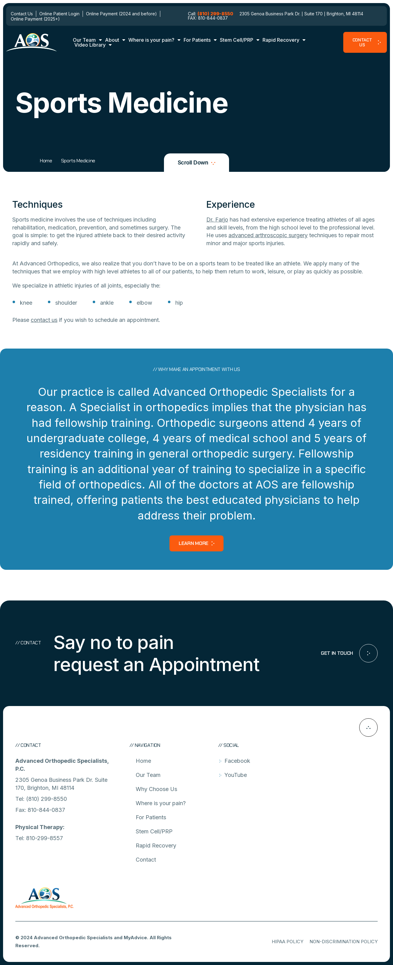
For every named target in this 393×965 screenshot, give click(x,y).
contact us (44, 320)
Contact (146, 859)
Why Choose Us (156, 789)
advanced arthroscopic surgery (268, 235)
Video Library (93, 44)
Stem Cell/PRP (239, 39)
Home (46, 160)
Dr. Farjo (217, 219)
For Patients (200, 39)
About (115, 39)
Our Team (87, 39)
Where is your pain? (154, 39)
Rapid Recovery (284, 39)
